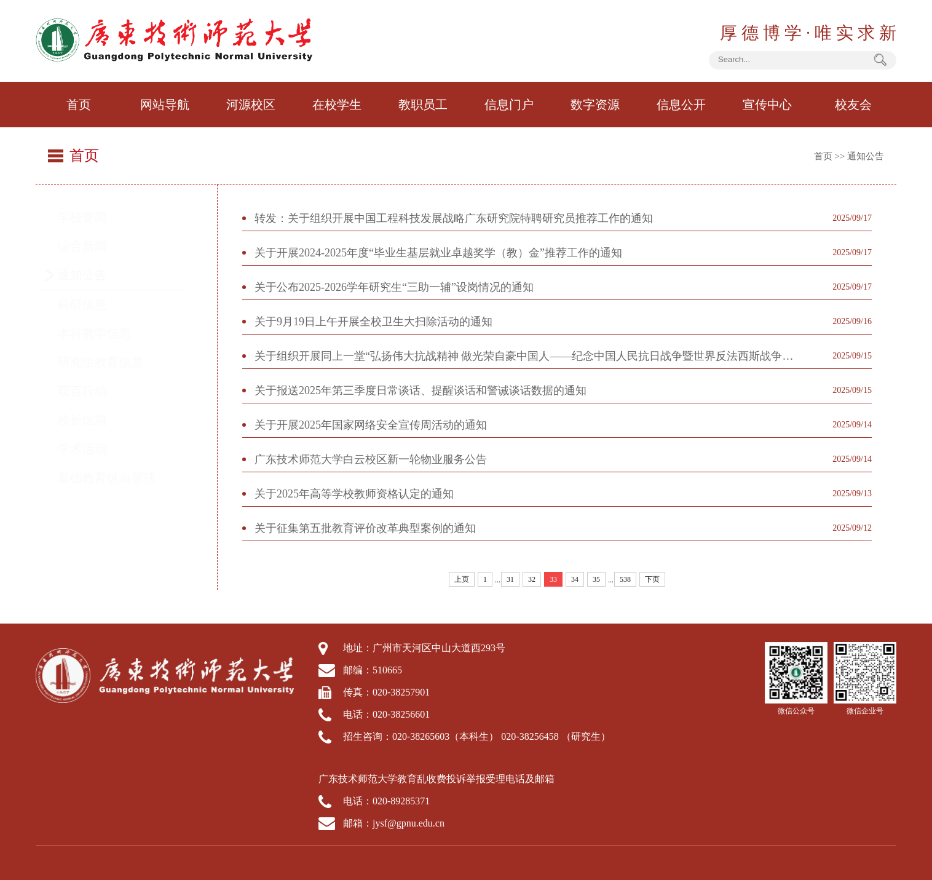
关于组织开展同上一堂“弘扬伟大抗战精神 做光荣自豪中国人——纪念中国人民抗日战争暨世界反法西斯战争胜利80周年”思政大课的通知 (529, 356)
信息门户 (509, 104)
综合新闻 (94, 246)
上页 (461, 579)
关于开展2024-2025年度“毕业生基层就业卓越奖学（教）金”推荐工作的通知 (438, 253)
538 (625, 579)
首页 (78, 104)
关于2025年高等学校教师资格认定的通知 (354, 494)
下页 (652, 579)
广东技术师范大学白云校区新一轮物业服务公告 (371, 459)
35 (596, 579)
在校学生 (336, 104)
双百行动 (94, 391)
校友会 (853, 104)
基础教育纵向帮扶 (118, 478)
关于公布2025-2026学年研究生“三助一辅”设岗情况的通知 (394, 287)
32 (531, 579)
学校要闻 (94, 217)
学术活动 (94, 449)
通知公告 (865, 156)
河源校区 (250, 104)
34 (575, 579)
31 (510, 579)
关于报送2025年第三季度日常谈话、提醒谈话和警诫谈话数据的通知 (420, 390)
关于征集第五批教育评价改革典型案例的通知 (365, 528)
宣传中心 (767, 104)
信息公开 (681, 104)
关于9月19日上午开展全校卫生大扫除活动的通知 (373, 321)
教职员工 (423, 104)
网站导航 (164, 104)
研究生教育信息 (112, 362)
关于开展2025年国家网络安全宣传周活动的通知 (371, 425)
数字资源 (595, 104)
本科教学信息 (106, 333)
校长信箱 (94, 420)
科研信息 (94, 304)
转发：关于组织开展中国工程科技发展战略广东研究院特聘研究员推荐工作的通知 (454, 218)
